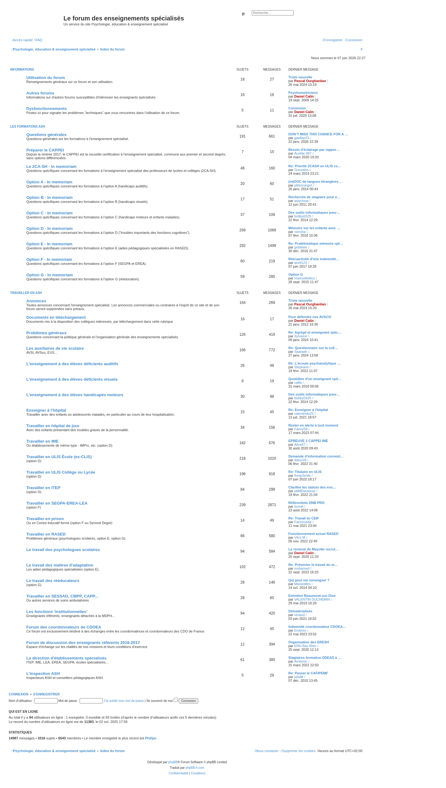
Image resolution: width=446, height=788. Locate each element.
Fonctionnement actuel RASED (313, 534)
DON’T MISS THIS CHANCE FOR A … (318, 134)
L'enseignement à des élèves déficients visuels (72, 379)
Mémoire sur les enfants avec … (314, 228)
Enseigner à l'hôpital (46, 410)
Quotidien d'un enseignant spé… (314, 379)
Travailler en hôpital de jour (52, 425)
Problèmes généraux (46, 333)
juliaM (298, 677)
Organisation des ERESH (308, 642)
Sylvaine (300, 336)
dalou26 (300, 460)
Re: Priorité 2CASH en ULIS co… (314, 166)
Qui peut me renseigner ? (309, 580)
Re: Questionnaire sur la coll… (313, 348)
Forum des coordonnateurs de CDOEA (63, 627)
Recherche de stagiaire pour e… (314, 197)
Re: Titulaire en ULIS (304, 472)
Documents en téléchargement (56, 317)
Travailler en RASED (46, 534)
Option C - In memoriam (49, 213)
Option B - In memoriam (49, 197)
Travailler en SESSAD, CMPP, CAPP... (62, 596)
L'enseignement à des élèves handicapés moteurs (74, 394)
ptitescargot (303, 185)
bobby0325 (302, 216)
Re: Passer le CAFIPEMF (308, 673)
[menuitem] (38, 40)
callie (298, 382)
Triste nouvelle (300, 77)
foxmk (298, 506)
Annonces (36, 301)
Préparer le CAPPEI (45, 150)
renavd (299, 615)
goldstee (300, 247)
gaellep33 (301, 138)
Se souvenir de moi (161, 701)
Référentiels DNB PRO (306, 503)
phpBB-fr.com (195, 767)
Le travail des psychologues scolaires (63, 549)
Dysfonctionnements (46, 108)
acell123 (300, 263)
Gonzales (301, 170)
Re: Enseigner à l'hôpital (308, 410)
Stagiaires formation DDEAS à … (314, 657)
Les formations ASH (27, 126)
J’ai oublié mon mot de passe (124, 701)
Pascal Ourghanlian (310, 81)
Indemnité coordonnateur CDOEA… (317, 626)
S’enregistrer (46, 694)
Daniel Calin (304, 96)
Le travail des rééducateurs (52, 580)
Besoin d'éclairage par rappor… (314, 149)
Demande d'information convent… (316, 456)
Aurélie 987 (303, 153)
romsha (300, 232)
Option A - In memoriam (49, 182)
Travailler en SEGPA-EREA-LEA (57, 503)
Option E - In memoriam (49, 244)
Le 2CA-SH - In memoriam (51, 166)
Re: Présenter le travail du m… (313, 565)
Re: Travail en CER (303, 518)
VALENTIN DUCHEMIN (312, 599)
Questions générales (46, 134)
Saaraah (300, 351)
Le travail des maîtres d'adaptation (59, 565)
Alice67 (299, 444)
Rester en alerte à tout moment (313, 425)
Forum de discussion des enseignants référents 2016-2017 (83, 642)
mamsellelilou (304, 278)
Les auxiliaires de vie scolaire (55, 348)
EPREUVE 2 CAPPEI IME (308, 441)
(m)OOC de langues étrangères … (315, 181)
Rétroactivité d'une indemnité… (313, 259)
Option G (295, 274)
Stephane (301, 367)
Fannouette (303, 522)
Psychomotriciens (303, 92)
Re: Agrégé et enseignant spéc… (314, 332)
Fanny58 (301, 429)
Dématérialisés (300, 611)
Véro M (299, 537)
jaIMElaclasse (304, 491)
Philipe (150, 738)
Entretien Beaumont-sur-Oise (312, 596)
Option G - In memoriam (49, 275)
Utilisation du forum (45, 77)
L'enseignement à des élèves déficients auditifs (72, 363)
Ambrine (300, 661)
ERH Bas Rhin (305, 646)
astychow (301, 201)
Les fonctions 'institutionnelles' (56, 611)
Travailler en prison (45, 518)
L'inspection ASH (43, 673)
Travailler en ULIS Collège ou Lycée (60, 472)
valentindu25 (303, 413)
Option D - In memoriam (49, 228)
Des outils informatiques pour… (314, 212)
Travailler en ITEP (43, 487)
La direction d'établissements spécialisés (66, 658)
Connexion (297, 108)
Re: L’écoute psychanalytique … (314, 363)
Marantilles (302, 584)
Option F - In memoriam (49, 259)
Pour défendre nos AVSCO (309, 317)
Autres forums (40, 93)
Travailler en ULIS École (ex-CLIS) (59, 456)
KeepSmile (302, 475)
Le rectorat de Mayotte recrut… (313, 549)
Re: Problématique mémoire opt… (315, 243)
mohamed (301, 568)
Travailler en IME (42, 441)
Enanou (300, 630)
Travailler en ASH (26, 293)
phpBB (172, 762)
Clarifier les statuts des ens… (312, 487)
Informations (22, 69)
